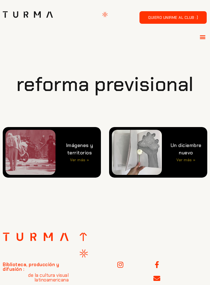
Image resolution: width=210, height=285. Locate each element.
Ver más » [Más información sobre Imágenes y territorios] (79, 159)
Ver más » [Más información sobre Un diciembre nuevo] (186, 159)
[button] (203, 36)
